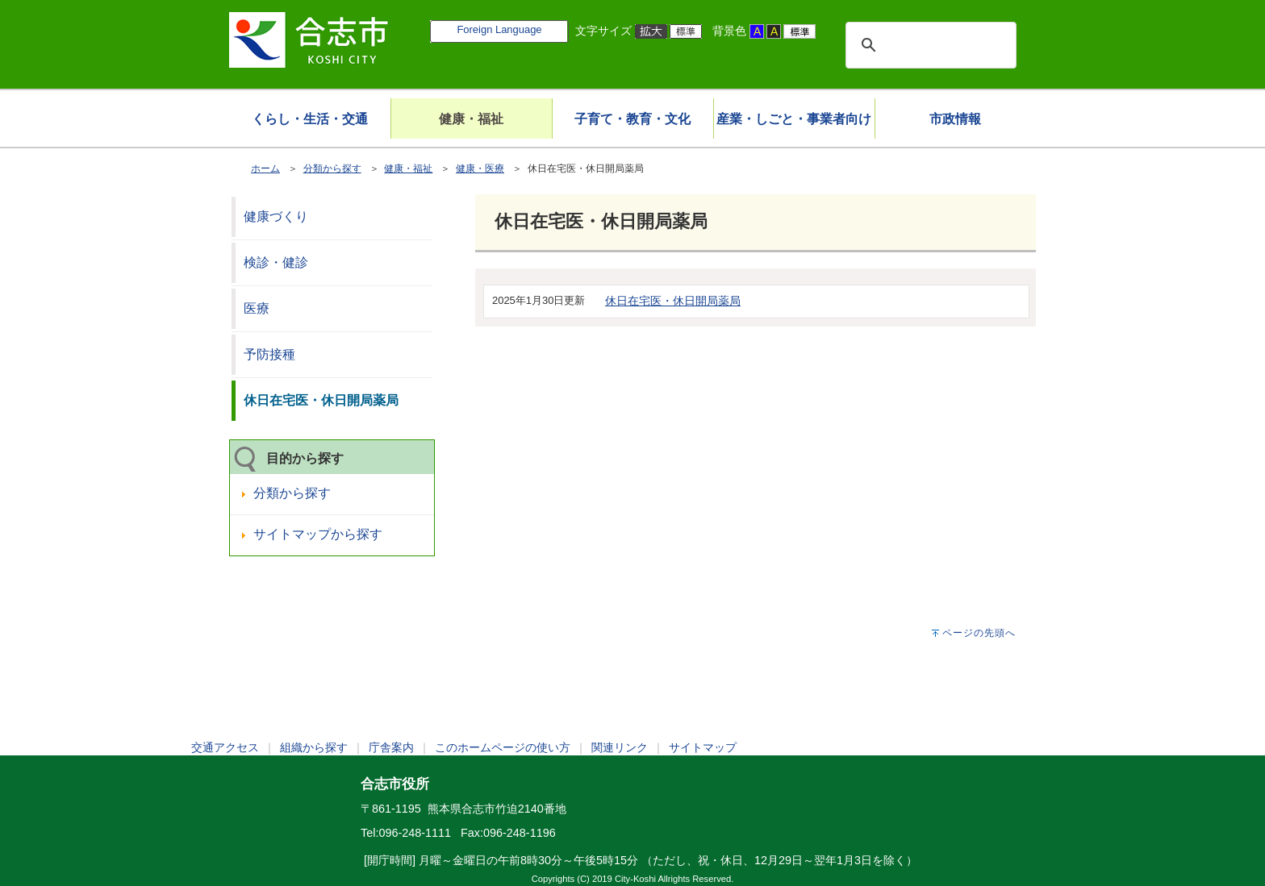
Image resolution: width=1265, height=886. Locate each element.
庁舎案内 (391, 747)
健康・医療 (480, 168)
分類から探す (332, 168)
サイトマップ (703, 747)
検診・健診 (276, 262)
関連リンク (619, 747)
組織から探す (314, 747)
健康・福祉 (408, 168)
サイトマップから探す (317, 534)
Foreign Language (499, 29)
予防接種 (269, 354)
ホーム (265, 168)
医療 (256, 308)
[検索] (928, 45)
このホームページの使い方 (502, 747)
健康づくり (276, 216)
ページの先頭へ (979, 633)
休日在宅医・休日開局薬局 (673, 300)
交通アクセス (225, 747)
